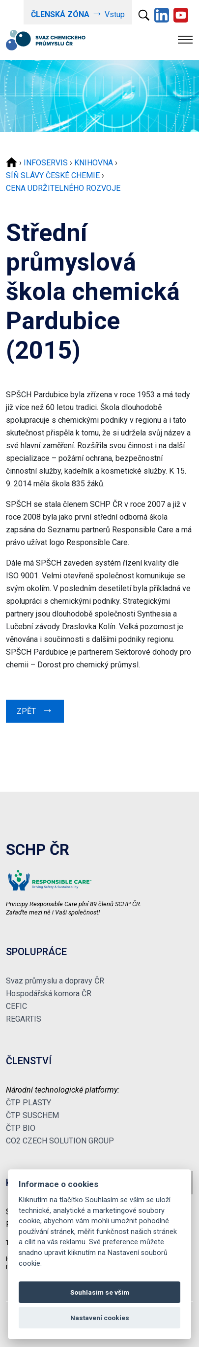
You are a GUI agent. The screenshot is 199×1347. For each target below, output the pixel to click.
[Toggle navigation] (185, 39)
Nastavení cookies (99, 1318)
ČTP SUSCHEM (32, 1115)
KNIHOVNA (93, 162)
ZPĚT (35, 710)
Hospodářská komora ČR (48, 993)
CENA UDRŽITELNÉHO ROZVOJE (63, 188)
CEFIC (16, 1006)
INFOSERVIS (46, 162)
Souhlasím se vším (99, 1292)
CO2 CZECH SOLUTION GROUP (60, 1140)
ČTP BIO (20, 1128)
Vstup (78, 13)
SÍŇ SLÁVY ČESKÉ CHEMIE (53, 175)
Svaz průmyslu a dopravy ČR (55, 980)
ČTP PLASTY (28, 1102)
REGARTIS (23, 1019)
